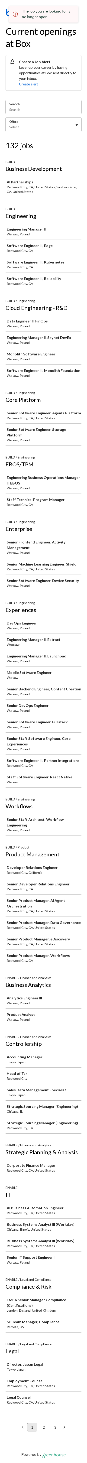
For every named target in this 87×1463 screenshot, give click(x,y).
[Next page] (64, 1427)
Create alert (28, 84)
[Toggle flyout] (77, 125)
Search (14, 104)
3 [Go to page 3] (55, 1427)
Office (13, 122)
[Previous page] (22, 1427)
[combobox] (9, 127)
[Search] (43, 110)
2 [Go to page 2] (44, 1427)
